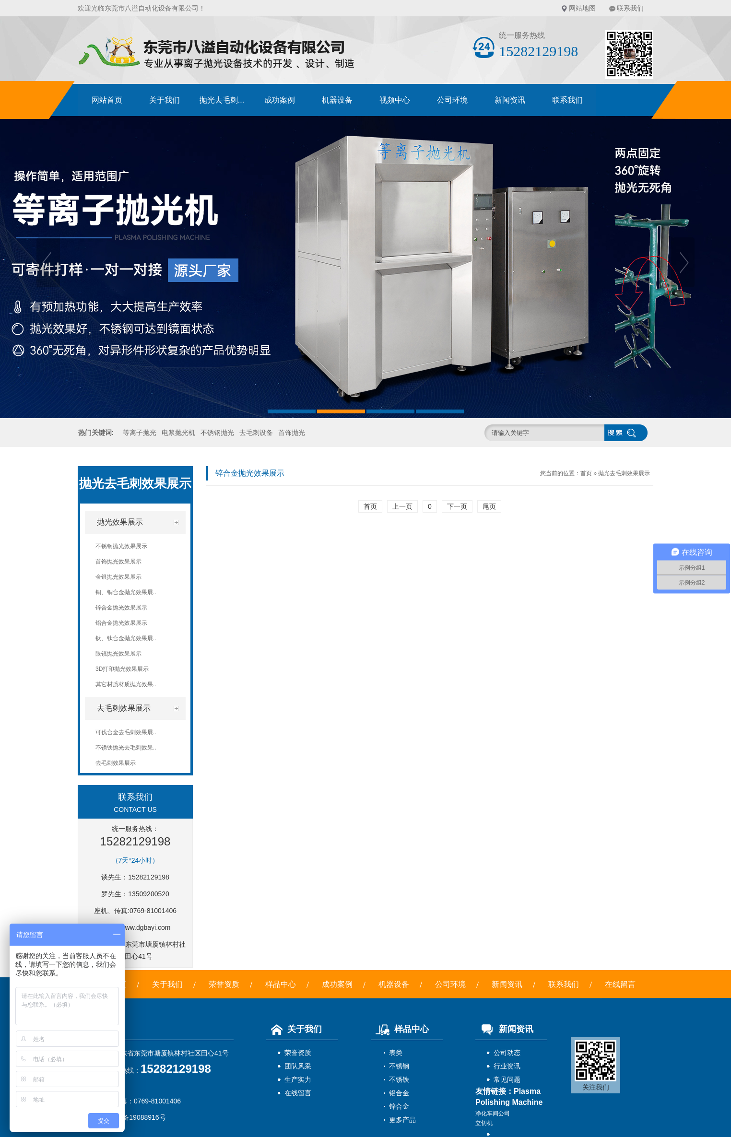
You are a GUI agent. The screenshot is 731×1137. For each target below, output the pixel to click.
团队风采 (297, 1066)
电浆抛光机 (178, 432)
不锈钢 (399, 1066)
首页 (586, 473)
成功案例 (279, 100)
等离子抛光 (139, 432)
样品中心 (280, 984)
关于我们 (164, 100)
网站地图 (582, 8)
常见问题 (507, 1079)
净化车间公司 (492, 1113)
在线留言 (620, 984)
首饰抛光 (291, 432)
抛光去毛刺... (222, 100)
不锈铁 (399, 1079)
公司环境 (452, 100)
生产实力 (297, 1079)
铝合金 (399, 1093)
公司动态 (507, 1052)
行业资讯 (507, 1066)
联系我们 (630, 8)
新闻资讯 (510, 100)
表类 (395, 1052)
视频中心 (394, 100)
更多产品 (402, 1120)
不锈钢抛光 (217, 432)
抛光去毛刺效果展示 (624, 473)
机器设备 (337, 100)
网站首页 (107, 100)
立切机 (484, 1123)
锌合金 (399, 1106)
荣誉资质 (224, 984)
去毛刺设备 (256, 432)
